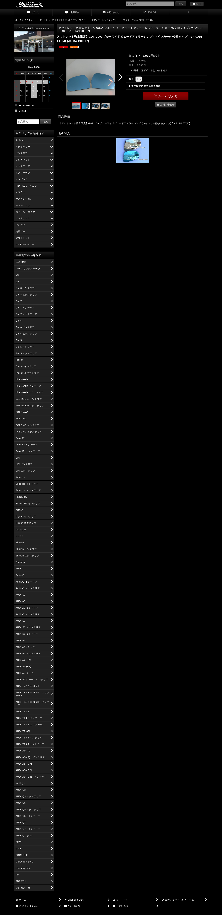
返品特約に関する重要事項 (145, 86)
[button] (188, 12)
